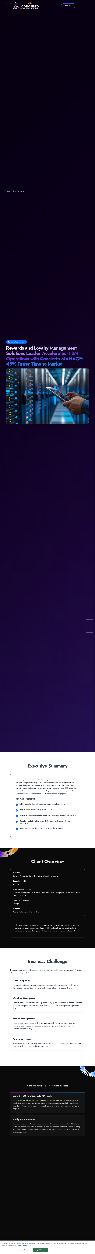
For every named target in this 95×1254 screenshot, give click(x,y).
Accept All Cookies (40, 1250)
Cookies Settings (24, 1250)
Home (8, 191)
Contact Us (68, 6)
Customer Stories (18, 191)
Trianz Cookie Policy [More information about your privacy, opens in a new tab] (24, 1246)
